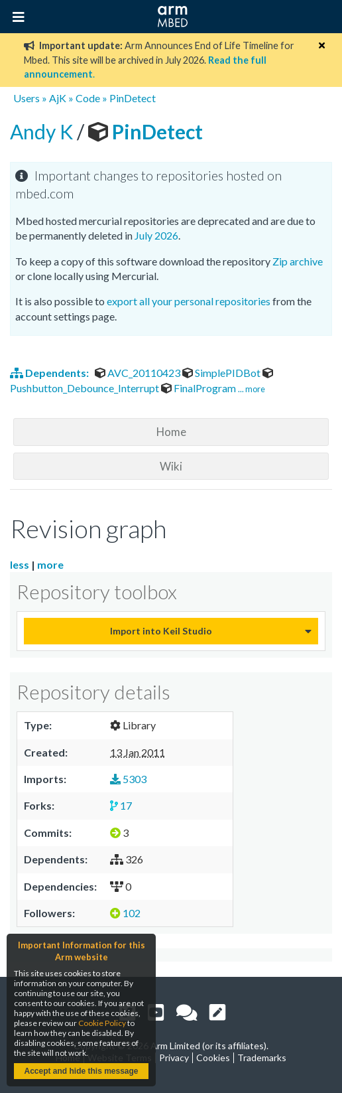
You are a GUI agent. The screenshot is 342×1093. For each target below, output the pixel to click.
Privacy (174, 1057)
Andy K (43, 131)
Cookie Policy (102, 1023)
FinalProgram (199, 388)
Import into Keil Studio (161, 630)
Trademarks (261, 1057)
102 (125, 913)
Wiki (171, 466)
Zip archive (297, 261)
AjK (57, 98)
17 (121, 805)
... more (251, 389)
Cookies (213, 1057)
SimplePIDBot (222, 372)
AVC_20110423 (138, 372)
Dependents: (50, 372)
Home (171, 432)
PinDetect (132, 98)
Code (88, 98)
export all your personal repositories (188, 301)
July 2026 (156, 235)
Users (26, 98)
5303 (128, 778)
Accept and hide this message (81, 1071)
